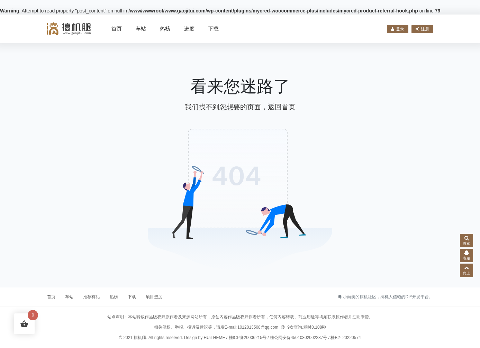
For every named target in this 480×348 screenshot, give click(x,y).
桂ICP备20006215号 (247, 337)
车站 (141, 28)
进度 (189, 28)
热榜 (165, 28)
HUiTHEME (214, 337)
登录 (397, 29)
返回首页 (282, 107)
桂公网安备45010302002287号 (298, 337)
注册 (422, 29)
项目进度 (154, 296)
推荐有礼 (91, 296)
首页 (116, 28)
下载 (213, 28)
